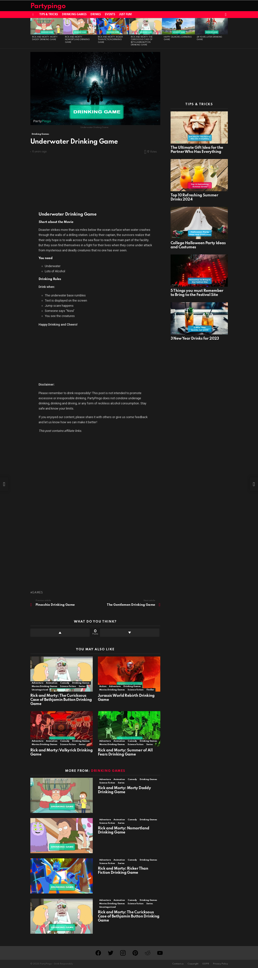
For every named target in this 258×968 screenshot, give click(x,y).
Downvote (129, 633)
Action (102, 686)
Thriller (150, 690)
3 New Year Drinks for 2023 (195, 338)
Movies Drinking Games (44, 686)
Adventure (37, 683)
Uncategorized (40, 690)
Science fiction (68, 686)
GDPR (205, 964)
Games (37, 592)
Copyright (193, 964)
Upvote (60, 633)
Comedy (64, 683)
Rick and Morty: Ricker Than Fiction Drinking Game (110, 39)
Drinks (95, 14)
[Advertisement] (95, 181)
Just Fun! (125, 14)
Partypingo (48, 6)
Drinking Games (74, 14)
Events (110, 14)
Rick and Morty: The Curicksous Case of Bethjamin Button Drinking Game (61, 700)
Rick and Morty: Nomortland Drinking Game (77, 39)
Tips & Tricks (48, 14)
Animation (51, 683)
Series (82, 686)
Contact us (178, 964)
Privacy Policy (220, 964)
